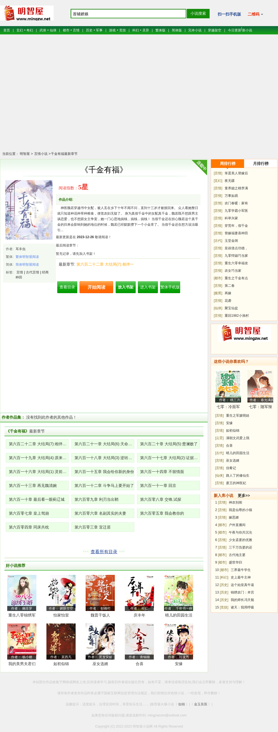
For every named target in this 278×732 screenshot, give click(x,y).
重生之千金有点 (236, 278)
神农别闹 (235, 502)
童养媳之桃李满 (236, 188)
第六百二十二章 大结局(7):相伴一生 (39, 444)
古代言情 (32, 272)
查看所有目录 (104, 551)
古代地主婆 (237, 555)
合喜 (139, 663)
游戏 (112, 30)
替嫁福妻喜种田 (236, 233)
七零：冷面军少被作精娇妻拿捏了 (228, 407)
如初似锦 (61, 663)
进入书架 (148, 287)
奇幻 (29, 30)
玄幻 (19, 30)
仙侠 (53, 30)
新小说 (247, 30)
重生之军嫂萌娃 (237, 415)
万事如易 (231, 196)
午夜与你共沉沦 (240, 532)
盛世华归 (235, 562)
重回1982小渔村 (237, 316)
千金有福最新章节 (64, 154)
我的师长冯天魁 (242, 600)
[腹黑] (218, 293)
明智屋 (25, 154)
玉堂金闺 (231, 241)
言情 (76, 30)
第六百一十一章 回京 (158, 485)
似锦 (181, 704)
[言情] (218, 173)
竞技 (122, 30)
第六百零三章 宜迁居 (93, 527)
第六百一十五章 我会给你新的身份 (104, 471)
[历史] (224, 585)
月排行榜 (261, 163)
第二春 (230, 286)
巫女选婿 (100, 663)
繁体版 (160, 30)
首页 (6, 30)
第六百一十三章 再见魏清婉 (33, 485)
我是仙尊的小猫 (240, 510)
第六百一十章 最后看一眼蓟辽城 (36, 499)
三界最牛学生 (241, 570)
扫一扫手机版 (229, 14)
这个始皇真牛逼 (242, 585)
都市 (66, 30)
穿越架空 (214, 30)
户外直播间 (237, 525)
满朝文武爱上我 (237, 438)
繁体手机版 (170, 287)
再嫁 (228, 293)
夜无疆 (230, 181)
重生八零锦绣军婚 (22, 616)
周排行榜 (227, 163)
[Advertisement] (139, 96)
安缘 (179, 663)
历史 (89, 30)
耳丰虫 (21, 249)
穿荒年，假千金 (236, 226)
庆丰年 (139, 615)
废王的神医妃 (236, 483)
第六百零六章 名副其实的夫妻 (100, 513)
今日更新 (234, 30)
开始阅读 (96, 287)
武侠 (42, 30)
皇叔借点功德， (236, 248)
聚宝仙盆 (231, 308)
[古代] (218, 241)
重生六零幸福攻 (236, 263)
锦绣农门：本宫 (242, 592)
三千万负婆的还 (240, 547)
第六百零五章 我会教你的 (162, 513)
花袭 (228, 301)
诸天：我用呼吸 (242, 607)
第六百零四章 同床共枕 (29, 527)
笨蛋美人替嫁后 (236, 173)
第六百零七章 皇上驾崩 (29, 513)
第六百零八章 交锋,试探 (160, 499)
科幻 (135, 30)
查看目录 (67, 287)
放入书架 (125, 287)
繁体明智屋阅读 (27, 257)
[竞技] (224, 607)
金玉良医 (200, 704)
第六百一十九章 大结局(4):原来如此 (39, 458)
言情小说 (40, 154)
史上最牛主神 (241, 577)
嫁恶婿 (234, 517)
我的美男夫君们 (22, 663)
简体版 (177, 30)
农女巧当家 (233, 271)
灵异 (145, 30)
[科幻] (224, 577)
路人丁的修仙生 (237, 475)
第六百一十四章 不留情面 (162, 471)
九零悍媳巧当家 (236, 256)
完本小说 (195, 30)
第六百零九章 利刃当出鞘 (96, 499)
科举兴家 (231, 218)
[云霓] (219, 438)
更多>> (244, 495)
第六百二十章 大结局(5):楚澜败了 (169, 444)
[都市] (218, 278)
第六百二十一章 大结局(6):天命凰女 (104, 444)
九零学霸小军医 (236, 211)
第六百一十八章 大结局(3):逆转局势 (104, 458)
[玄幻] (218, 181)
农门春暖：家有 (236, 203)
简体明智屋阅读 (27, 264)
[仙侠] (218, 308)
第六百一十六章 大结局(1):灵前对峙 (39, 471)
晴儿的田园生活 (178, 615)
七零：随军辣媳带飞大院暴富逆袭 (260, 407)
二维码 (255, 14)
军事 (99, 30)
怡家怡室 (61, 615)
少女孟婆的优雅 (240, 540)
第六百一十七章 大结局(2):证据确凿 (170, 458)
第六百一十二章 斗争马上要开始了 (104, 485)
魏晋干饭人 (100, 615)
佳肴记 (231, 468)
